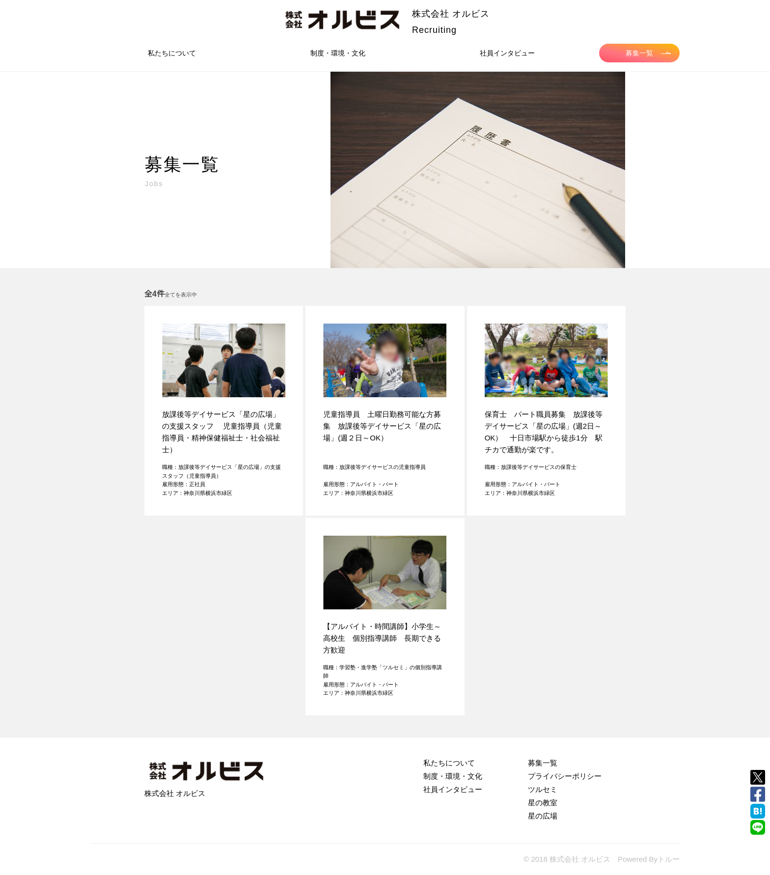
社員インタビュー (507, 53)
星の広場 (542, 816)
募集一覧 (648, 53)
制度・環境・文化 (337, 53)
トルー (669, 859)
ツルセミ (542, 789)
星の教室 (542, 802)
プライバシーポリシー (565, 776)
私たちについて (172, 53)
